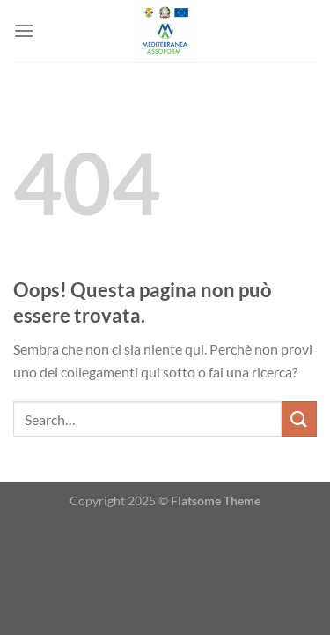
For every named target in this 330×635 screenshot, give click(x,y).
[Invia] (299, 418)
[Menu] (23, 30)
